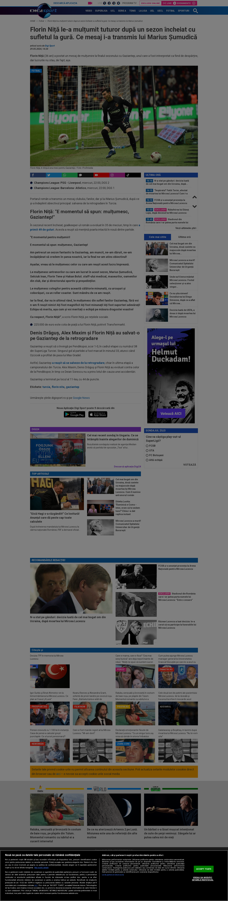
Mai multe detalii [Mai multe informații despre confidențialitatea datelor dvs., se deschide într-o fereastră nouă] (41, 868)
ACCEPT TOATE (203, 869)
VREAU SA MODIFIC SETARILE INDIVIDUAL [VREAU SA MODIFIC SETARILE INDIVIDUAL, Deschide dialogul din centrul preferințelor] (202, 878)
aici (36, 885)
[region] (114, 875)
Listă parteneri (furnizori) (113, 875)
